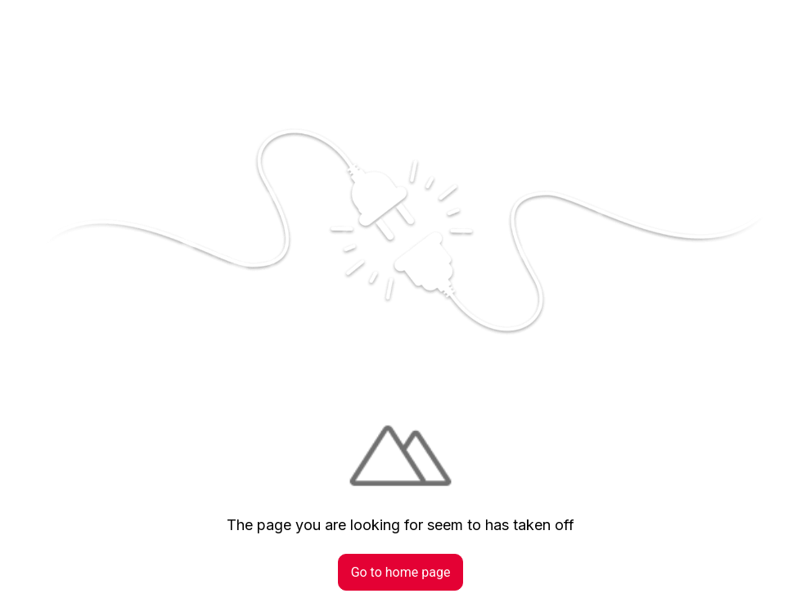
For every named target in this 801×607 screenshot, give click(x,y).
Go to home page (401, 572)
